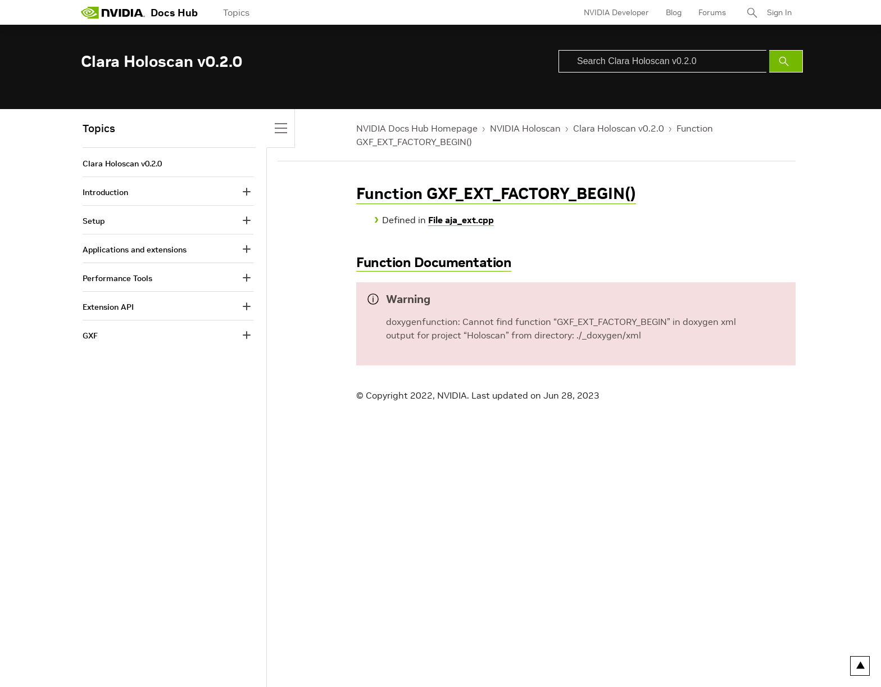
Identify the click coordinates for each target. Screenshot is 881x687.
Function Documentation (433, 262)
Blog (674, 12)
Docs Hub (174, 12)
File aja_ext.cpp (461, 219)
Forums (712, 12)
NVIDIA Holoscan (525, 128)
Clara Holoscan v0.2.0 (618, 128)
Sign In (779, 12)
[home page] (113, 12)
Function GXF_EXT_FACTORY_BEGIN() (496, 194)
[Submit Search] (786, 61)
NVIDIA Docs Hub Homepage (417, 128)
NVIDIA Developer (616, 12)
